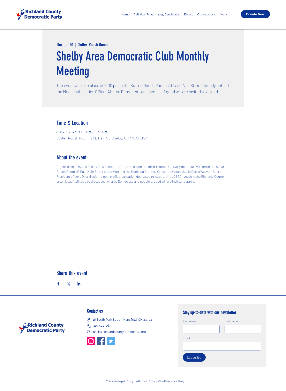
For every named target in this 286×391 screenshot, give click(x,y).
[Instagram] (91, 341)
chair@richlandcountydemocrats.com (119, 332)
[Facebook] (101, 341)
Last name (231, 321)
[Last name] (242, 329)
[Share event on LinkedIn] (79, 283)
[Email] (220, 346)
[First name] (200, 329)
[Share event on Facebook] (58, 283)
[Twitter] (111, 341)
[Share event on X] (68, 283)
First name (189, 321)
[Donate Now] (255, 14)
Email (186, 338)
